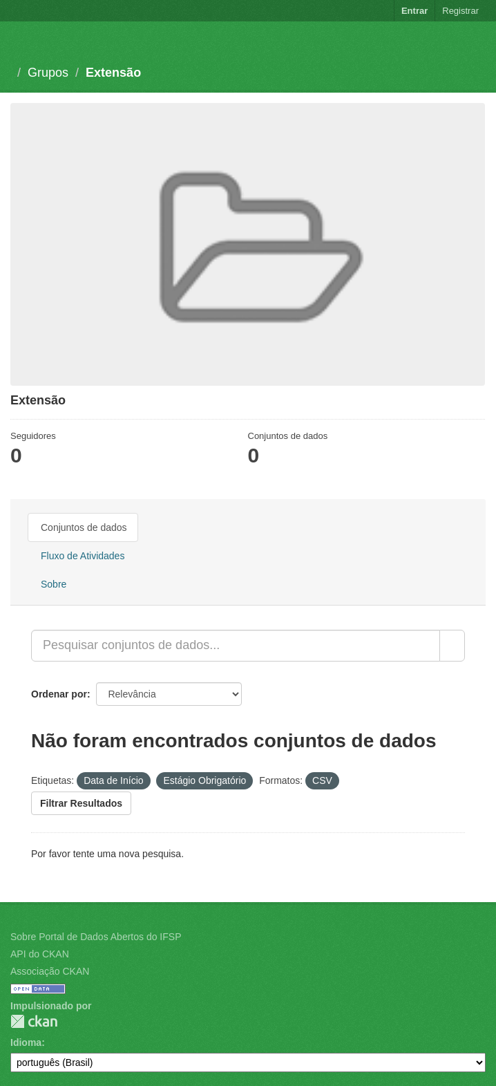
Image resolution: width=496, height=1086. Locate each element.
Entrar (414, 11)
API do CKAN (39, 953)
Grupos (48, 72)
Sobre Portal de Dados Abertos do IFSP (95, 936)
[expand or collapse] (478, 41)
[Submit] (452, 646)
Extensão (113, 72)
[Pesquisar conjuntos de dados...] (235, 646)
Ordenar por (59, 694)
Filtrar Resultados (81, 803)
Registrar (460, 11)
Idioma (25, 1042)
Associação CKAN (49, 971)
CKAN (33, 1021)
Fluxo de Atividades (82, 555)
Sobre (53, 584)
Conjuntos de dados (84, 527)
